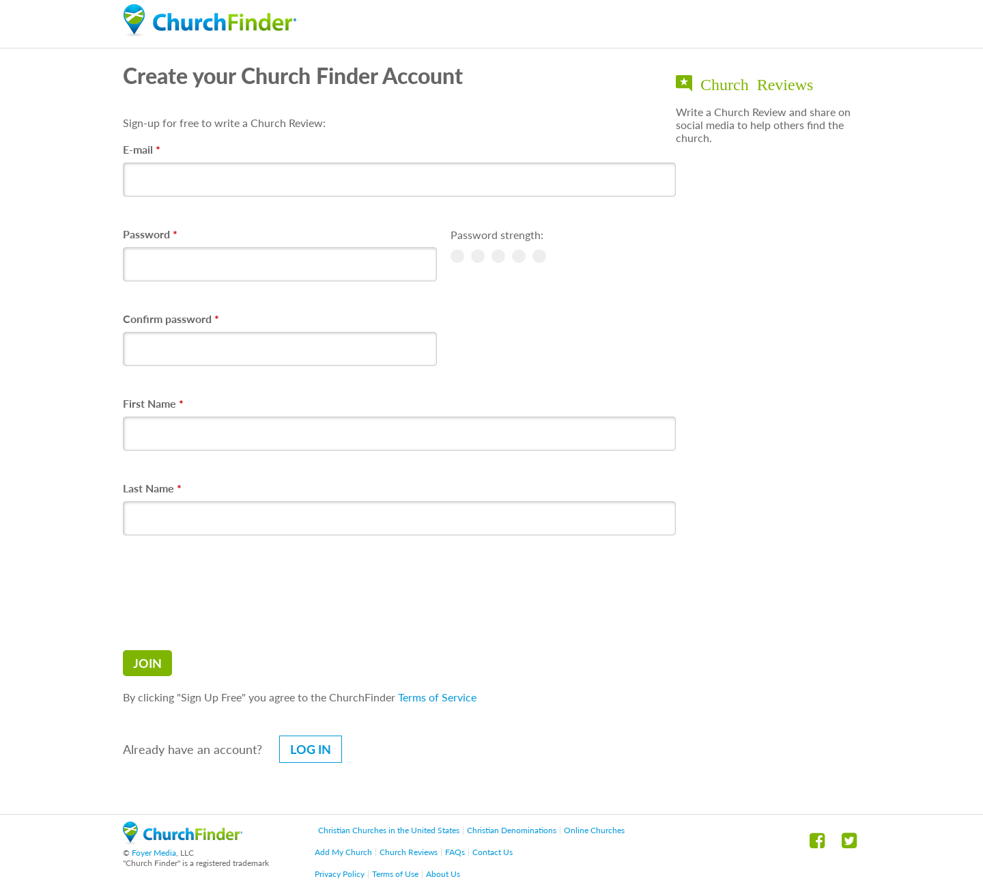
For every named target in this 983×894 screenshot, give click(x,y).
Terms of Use (395, 874)
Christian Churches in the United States (388, 830)
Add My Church (343, 852)
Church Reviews (409, 852)
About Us (443, 874)
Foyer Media (154, 853)
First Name (153, 403)
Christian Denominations (511, 830)
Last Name (152, 487)
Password (150, 233)
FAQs (455, 852)
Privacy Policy (340, 874)
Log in (310, 749)
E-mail (141, 149)
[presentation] (226, 592)
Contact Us (492, 852)
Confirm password (171, 318)
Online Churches (594, 830)
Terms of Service (437, 696)
